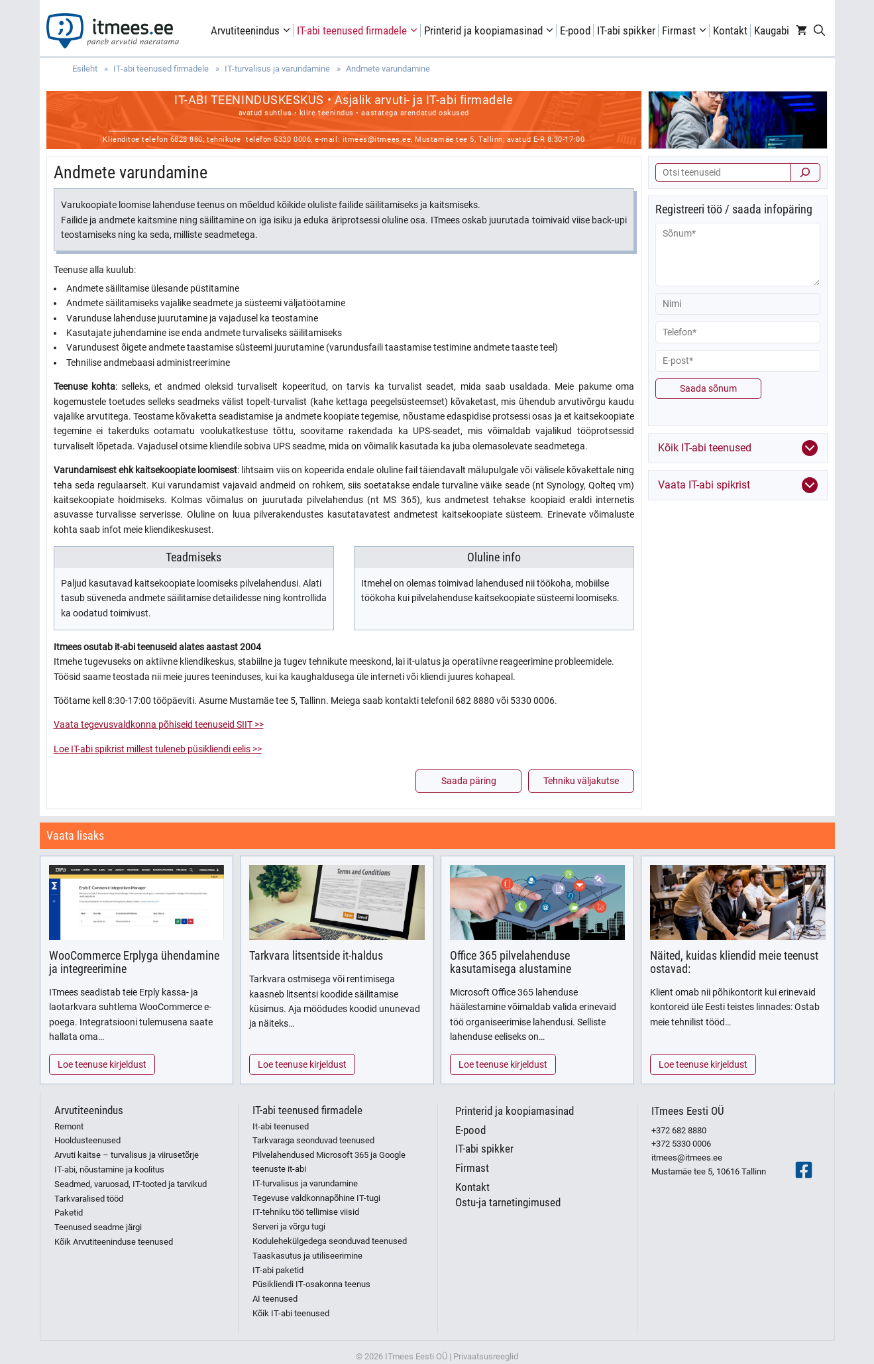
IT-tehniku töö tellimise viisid (305, 1212)
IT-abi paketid (277, 1270)
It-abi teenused (280, 1126)
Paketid (68, 1213)
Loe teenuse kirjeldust (102, 1064)
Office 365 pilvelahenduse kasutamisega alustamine (510, 962)
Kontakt (730, 30)
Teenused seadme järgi (98, 1227)
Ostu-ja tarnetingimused (508, 1202)
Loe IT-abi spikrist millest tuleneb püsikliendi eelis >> (158, 749)
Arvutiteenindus (252, 30)
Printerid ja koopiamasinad (490, 30)
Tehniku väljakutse (581, 780)
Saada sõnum (708, 388)
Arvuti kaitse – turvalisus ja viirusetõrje (126, 1155)
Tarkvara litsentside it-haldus (316, 955)
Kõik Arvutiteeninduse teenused (113, 1242)
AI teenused (275, 1299)
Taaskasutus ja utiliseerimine (307, 1256)
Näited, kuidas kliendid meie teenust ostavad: (734, 962)
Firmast (686, 30)
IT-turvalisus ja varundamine (305, 1183)
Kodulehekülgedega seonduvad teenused (329, 1241)
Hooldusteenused (87, 1140)
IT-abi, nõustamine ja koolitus (109, 1169)
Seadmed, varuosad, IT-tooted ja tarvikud (130, 1184)
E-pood (575, 30)
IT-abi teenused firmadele (359, 30)
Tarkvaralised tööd (88, 1199)
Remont (68, 1126)
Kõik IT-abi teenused (290, 1313)
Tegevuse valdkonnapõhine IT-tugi (316, 1198)
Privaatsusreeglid (485, 1356)
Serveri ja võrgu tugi (288, 1226)
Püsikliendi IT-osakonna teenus (311, 1284)
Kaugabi (771, 30)
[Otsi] (805, 172)
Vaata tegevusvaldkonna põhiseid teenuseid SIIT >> (159, 724)
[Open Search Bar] (819, 30)
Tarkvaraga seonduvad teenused (313, 1140)
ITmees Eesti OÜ (687, 1110)
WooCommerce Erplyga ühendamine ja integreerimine (134, 962)
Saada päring (468, 780)
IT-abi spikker (626, 30)
